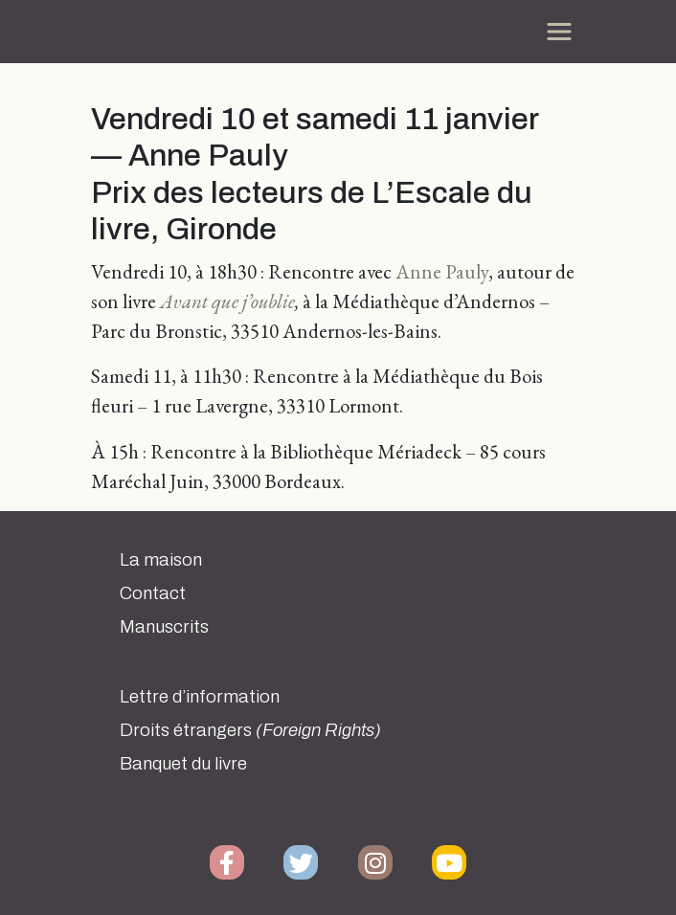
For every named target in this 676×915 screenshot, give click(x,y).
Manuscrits (164, 626)
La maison (161, 559)
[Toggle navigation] (559, 31)
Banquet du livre (183, 763)
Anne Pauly (441, 271)
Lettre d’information (200, 696)
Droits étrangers (250, 730)
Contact (153, 593)
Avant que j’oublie (227, 301)
